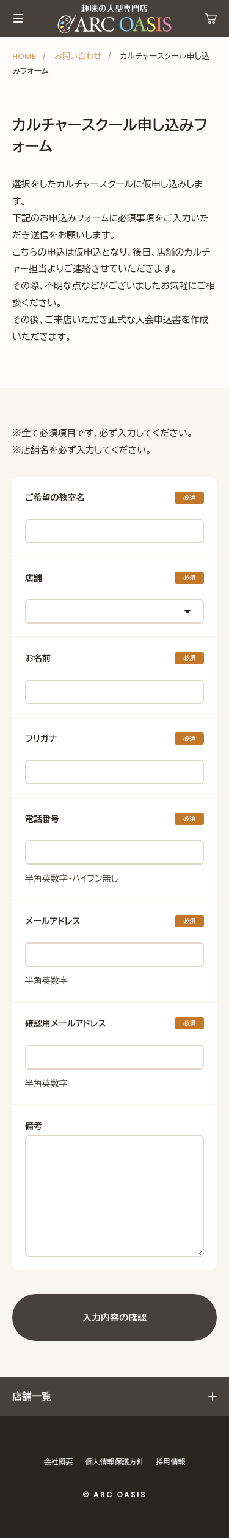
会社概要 (58, 1461)
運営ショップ (210, 18)
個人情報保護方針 (114, 1461)
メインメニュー (18, 18)
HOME (24, 56)
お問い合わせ (77, 56)
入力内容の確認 (114, 1317)
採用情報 (171, 1461)
